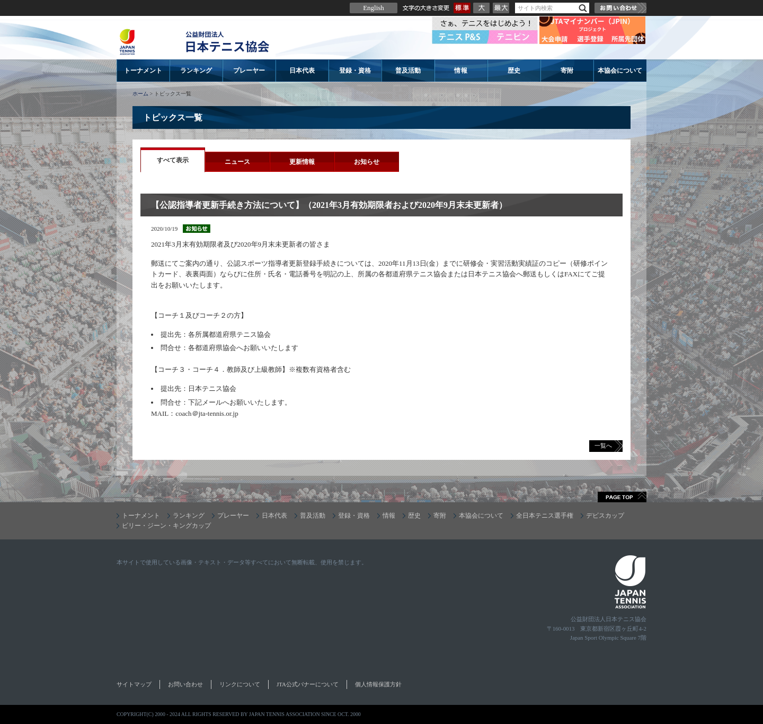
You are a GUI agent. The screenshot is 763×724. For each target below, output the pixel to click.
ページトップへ (622, 497)
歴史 (514, 70)
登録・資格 (355, 70)
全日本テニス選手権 (544, 515)
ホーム (140, 94)
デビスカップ (605, 515)
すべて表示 (173, 160)
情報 (461, 70)
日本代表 (302, 70)
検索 (583, 8)
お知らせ (366, 161)
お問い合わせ (620, 8)
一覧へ (603, 445)
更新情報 (302, 161)
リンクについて (239, 684)
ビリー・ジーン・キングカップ (166, 525)
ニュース (237, 161)
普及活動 (408, 70)
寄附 (567, 70)
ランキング (196, 70)
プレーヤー (249, 70)
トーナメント (143, 70)
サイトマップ (134, 684)
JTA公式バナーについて (308, 684)
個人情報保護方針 (378, 684)
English (373, 8)
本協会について (620, 70)
